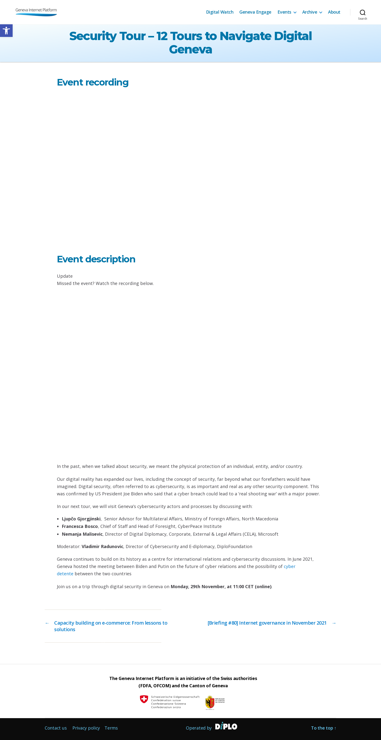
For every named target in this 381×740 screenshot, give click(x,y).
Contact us (56, 728)
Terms (111, 728)
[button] (6, 30)
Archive (309, 12)
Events (284, 12)
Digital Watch (220, 12)
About (334, 12)
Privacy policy (86, 728)
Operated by (199, 728)
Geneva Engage (255, 12)
